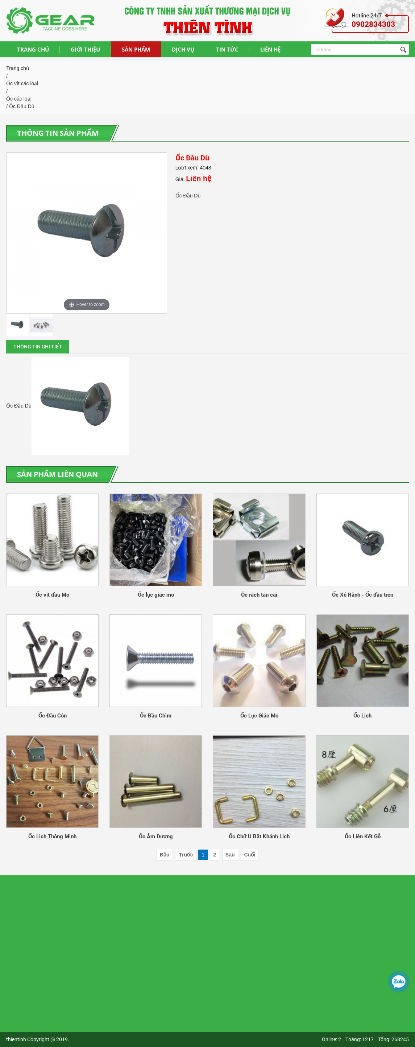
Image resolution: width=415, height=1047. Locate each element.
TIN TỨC (227, 49)
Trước (186, 855)
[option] (87, 233)
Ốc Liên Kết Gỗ (363, 836)
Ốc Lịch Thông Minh (52, 836)
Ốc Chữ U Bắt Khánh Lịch (259, 836)
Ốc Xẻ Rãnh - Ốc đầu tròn (362, 595)
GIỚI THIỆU (85, 49)
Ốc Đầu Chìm (155, 715)
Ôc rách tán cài (259, 595)
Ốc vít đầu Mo (52, 595)
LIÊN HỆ (270, 49)
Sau (230, 855)
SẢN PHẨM (136, 49)
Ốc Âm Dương (156, 836)
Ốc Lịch (362, 715)
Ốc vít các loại (22, 83)
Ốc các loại (19, 99)
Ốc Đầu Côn (52, 715)
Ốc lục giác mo (156, 595)
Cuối (249, 855)
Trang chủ (17, 68)
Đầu (165, 855)
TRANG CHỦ (33, 49)
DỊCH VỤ (183, 49)
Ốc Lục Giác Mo (259, 715)
